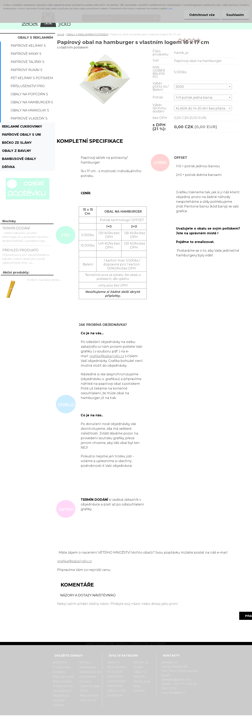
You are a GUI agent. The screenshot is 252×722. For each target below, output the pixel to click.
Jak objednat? (62, 691)
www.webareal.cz (142, 718)
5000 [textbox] (180, 87)
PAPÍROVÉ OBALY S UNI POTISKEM (21, 136)
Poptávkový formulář (61, 698)
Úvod (60, 34)
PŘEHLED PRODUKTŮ (20, 250)
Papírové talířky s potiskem (27, 63)
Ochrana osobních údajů (90, 684)
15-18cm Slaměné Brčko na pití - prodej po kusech (45, 280)
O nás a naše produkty (61, 669)
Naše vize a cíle (63, 676)
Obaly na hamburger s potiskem (32, 103)
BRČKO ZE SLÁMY (17, 143)
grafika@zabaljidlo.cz (106, 356)
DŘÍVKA (8, 167)
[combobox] (203, 86)
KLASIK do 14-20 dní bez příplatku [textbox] (203, 108)
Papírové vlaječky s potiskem (29, 119)
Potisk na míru (63, 686)
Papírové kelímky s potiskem (28, 47)
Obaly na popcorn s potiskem (29, 95)
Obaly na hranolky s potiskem (30, 111)
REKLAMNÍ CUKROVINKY (22, 126)
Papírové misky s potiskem (26, 55)
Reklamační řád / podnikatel (90, 674)
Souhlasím (235, 15)
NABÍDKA (60, 662)
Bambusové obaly (19, 159)
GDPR (84, 691)
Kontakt (58, 705)
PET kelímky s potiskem (32, 78)
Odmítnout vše (202, 15)
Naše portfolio (62, 681)
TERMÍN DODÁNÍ (16, 228)
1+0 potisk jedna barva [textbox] (194, 97)
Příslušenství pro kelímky (28, 87)
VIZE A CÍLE (88, 700)
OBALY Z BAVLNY (16, 151)
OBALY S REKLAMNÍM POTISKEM (35, 39)
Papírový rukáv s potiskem (26, 71)
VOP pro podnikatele (88, 665)
